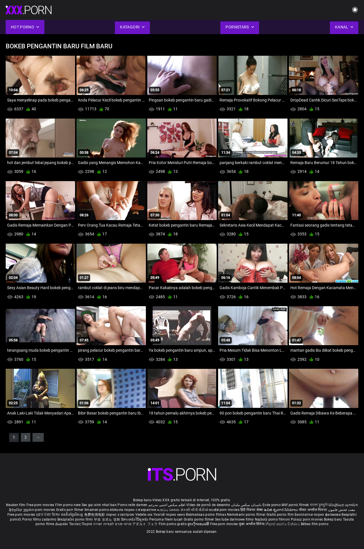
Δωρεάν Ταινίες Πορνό (74, 524)
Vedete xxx (144, 515)
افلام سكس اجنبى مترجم (166, 505)
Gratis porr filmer (70, 510)
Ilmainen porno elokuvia (104, 510)
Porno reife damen (132, 505)
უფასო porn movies (39, 510)
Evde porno (271, 505)
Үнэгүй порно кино (170, 515)
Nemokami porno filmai (246, 515)
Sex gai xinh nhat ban (99, 505)
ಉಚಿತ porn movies (224, 510)
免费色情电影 (95, 515)
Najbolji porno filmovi (272, 519)
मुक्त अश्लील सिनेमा (252, 524)
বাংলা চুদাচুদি (319, 505)
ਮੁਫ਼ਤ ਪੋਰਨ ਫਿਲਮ (48, 515)
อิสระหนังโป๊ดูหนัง (135, 519)
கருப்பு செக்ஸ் (168, 510)
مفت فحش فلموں (341, 510)
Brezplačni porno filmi (75, 519)
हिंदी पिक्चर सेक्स (251, 510)
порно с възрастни (140, 510)
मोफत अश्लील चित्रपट (313, 510)
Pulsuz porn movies (307, 519)
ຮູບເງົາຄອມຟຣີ (198, 524)
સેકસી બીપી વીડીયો (194, 510)
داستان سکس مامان (246, 505)
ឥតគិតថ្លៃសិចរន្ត (72, 515)
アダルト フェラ (145, 524)
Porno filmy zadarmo (39, 519)
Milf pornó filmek (295, 505)
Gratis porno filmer (199, 519)
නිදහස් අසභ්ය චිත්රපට (283, 524)
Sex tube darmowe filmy (234, 519)
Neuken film (15, 505)
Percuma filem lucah (166, 519)
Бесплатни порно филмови (318, 515)
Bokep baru (333, 519)
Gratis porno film (280, 515)
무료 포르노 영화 (107, 519)
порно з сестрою (120, 515)
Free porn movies (40, 505)
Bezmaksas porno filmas (206, 515)
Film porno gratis (173, 524)
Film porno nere (68, 505)
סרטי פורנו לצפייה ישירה (112, 524)
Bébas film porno (314, 524)
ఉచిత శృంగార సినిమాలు (281, 510)
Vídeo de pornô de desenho (208, 505)
